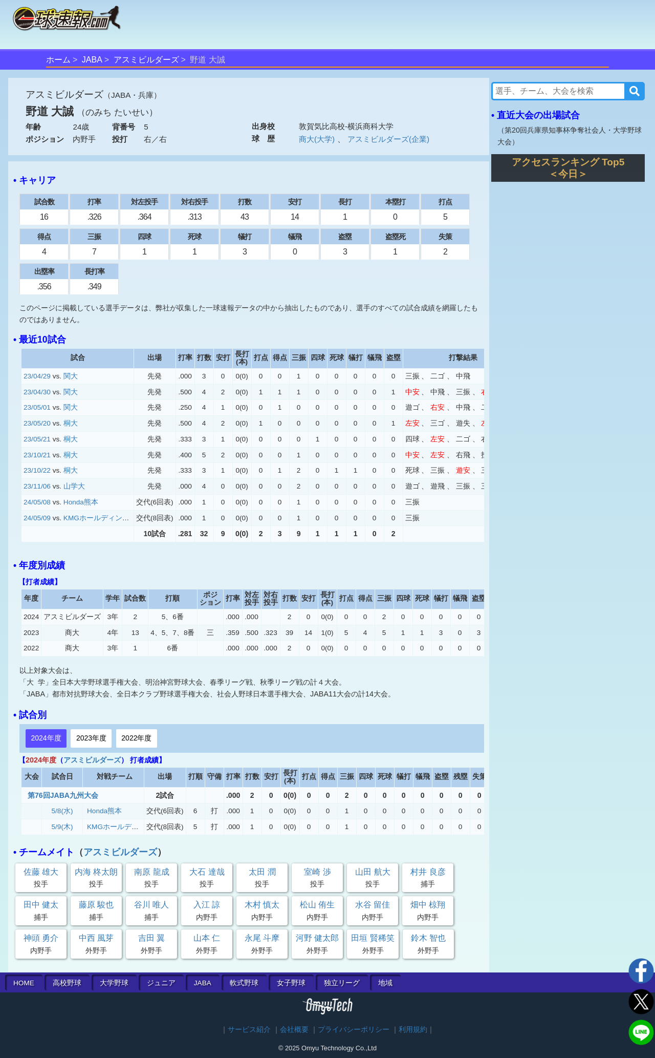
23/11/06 (37, 486)
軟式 (244, 983)
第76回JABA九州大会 (63, 795)
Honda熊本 (80, 502)
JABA (92, 59)
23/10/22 (37, 470)
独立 (342, 983)
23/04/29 (37, 376)
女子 (291, 983)
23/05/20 (37, 423)
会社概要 (294, 1029)
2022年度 (136, 738)
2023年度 (91, 738)
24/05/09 (37, 518)
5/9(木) (62, 827)
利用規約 (413, 1029)
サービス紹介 (249, 1029)
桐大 (70, 423)
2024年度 (46, 738)
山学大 (74, 486)
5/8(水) (62, 811)
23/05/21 (37, 439)
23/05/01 (37, 407)
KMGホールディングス (100, 518)
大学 (114, 983)
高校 (67, 983)
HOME (23, 983)
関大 (70, 376)
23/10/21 (37, 455)
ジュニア (161, 983)
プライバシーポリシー (353, 1029)
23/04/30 (37, 392)
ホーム (58, 59)
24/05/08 (37, 502)
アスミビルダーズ (146, 59)
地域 (385, 983)
